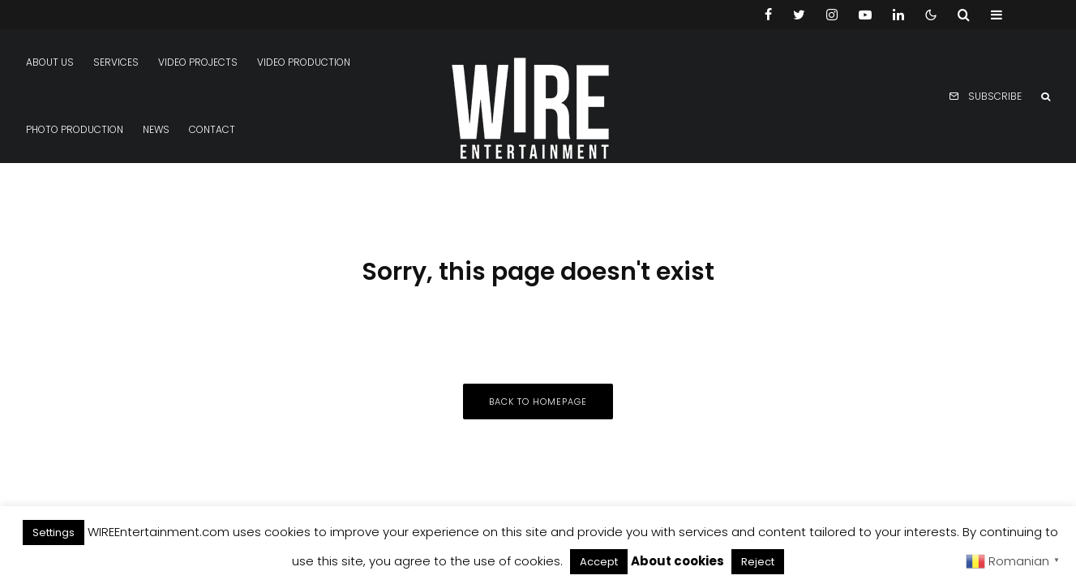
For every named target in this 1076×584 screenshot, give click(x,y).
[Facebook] (768, 14)
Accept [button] (599, 561)
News (156, 129)
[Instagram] (832, 14)
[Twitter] (799, 14)
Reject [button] (757, 561)
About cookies (677, 560)
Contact (212, 129)
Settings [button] (53, 532)
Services (116, 62)
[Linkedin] (898, 14)
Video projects (198, 62)
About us (50, 62)
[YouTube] (865, 14)
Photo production (74, 129)
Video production (303, 62)
